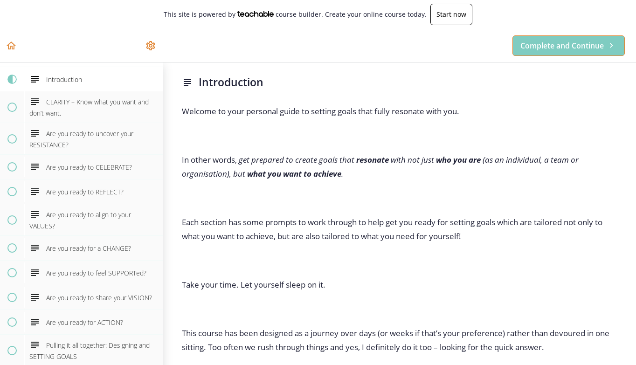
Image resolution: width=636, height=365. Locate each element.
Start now (451, 14)
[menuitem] (151, 45)
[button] (11, 45)
